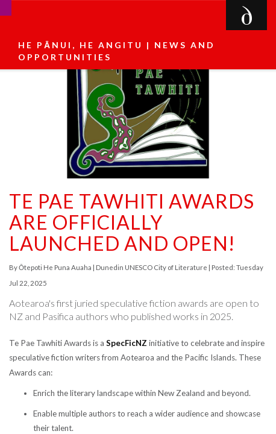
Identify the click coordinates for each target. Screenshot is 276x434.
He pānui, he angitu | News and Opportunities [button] (116, 51)
